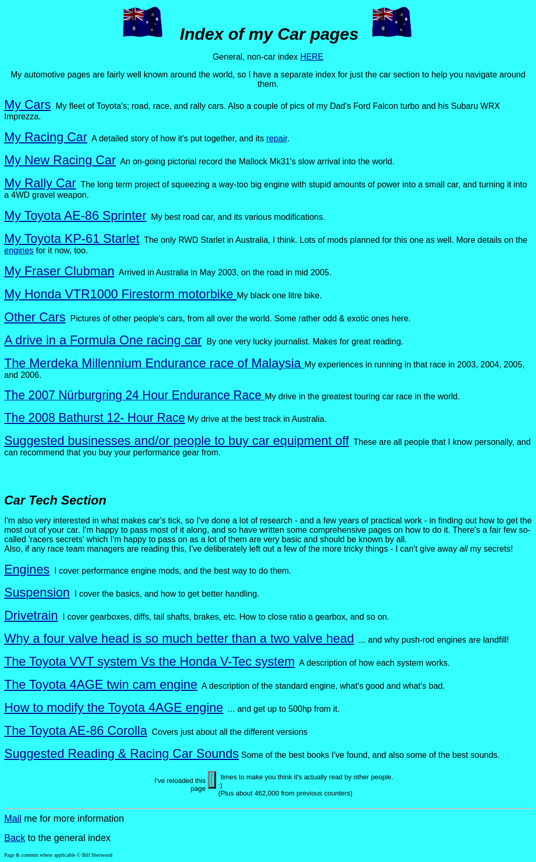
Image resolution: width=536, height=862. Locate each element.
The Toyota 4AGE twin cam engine (100, 684)
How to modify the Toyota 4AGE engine (113, 707)
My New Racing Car (60, 160)
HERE (311, 56)
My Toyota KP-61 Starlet (71, 238)
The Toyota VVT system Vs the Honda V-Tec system (149, 661)
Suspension (37, 592)
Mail (12, 818)
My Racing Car (45, 137)
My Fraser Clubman (59, 271)
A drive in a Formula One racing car (103, 340)
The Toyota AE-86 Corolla (75, 730)
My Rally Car (40, 183)
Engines (27, 569)
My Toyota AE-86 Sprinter (75, 215)
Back (14, 838)
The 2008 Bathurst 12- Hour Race (94, 417)
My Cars (27, 104)
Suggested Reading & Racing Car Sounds (121, 753)
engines (19, 250)
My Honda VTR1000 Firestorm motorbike (120, 294)
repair (276, 138)
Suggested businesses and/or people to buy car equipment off (176, 440)
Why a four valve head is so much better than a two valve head (179, 638)
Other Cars (34, 317)
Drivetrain (31, 615)
